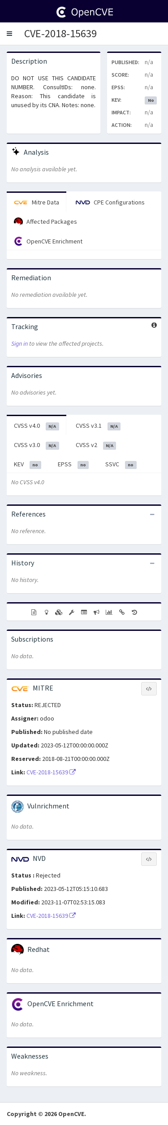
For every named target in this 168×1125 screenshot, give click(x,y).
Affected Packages (45, 221)
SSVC (121, 464)
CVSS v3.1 (98, 425)
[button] (9, 33)
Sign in (19, 343)
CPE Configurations (110, 202)
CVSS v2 (96, 445)
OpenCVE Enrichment (48, 241)
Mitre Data (36, 202)
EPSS (73, 464)
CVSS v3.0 (36, 445)
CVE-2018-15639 (60, 33)
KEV (27, 464)
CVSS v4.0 (36, 425)
